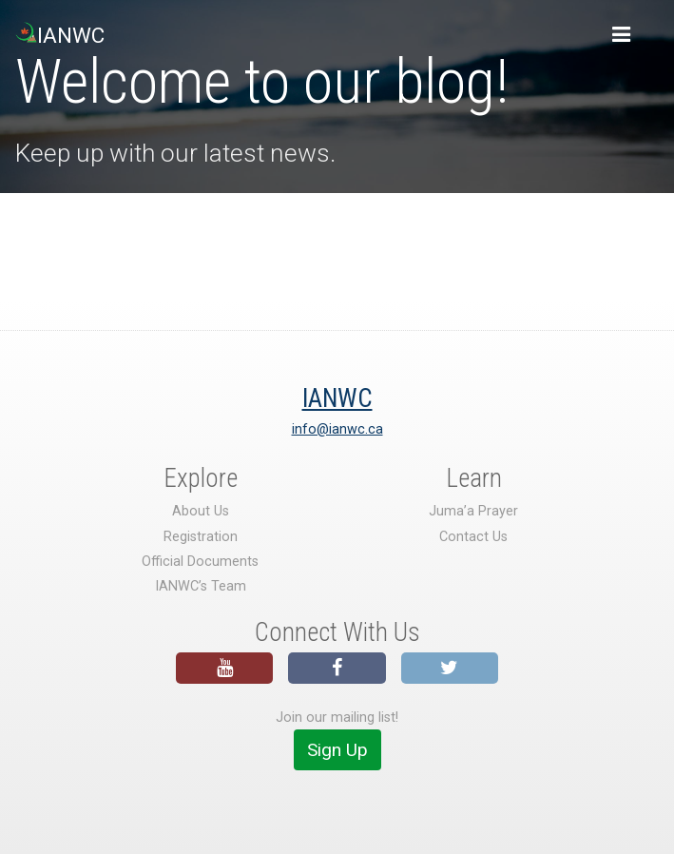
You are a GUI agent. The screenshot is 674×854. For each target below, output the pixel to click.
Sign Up (337, 750)
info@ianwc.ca (337, 429)
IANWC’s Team (200, 586)
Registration (201, 537)
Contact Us (473, 537)
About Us (200, 511)
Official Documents (200, 561)
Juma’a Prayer (473, 511)
